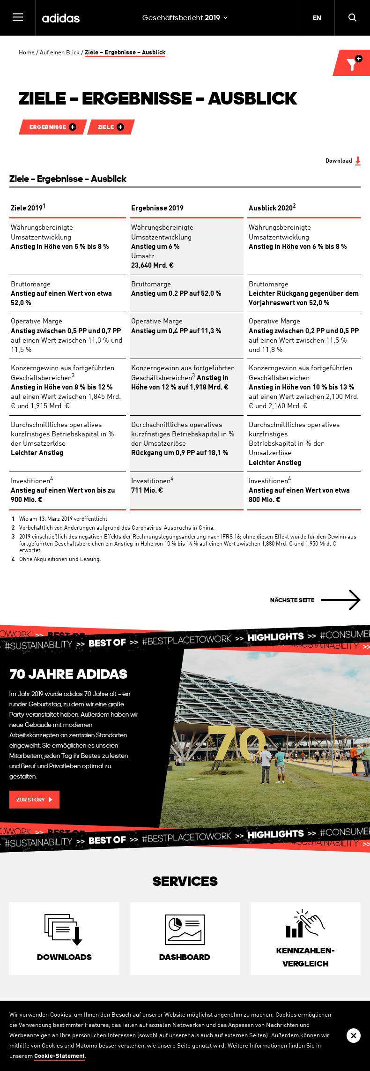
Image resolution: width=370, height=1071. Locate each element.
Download (339, 161)
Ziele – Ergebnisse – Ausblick (125, 53)
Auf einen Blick (60, 53)
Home (27, 53)
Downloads (64, 957)
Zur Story (30, 799)
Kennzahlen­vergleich (305, 956)
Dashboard (184, 957)
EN (317, 18)
